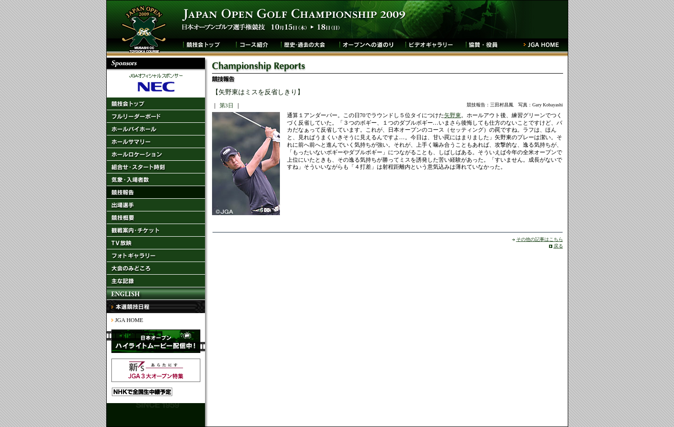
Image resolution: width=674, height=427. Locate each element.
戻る (558, 245)
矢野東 (452, 115)
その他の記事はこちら (539, 239)
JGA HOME (129, 320)
